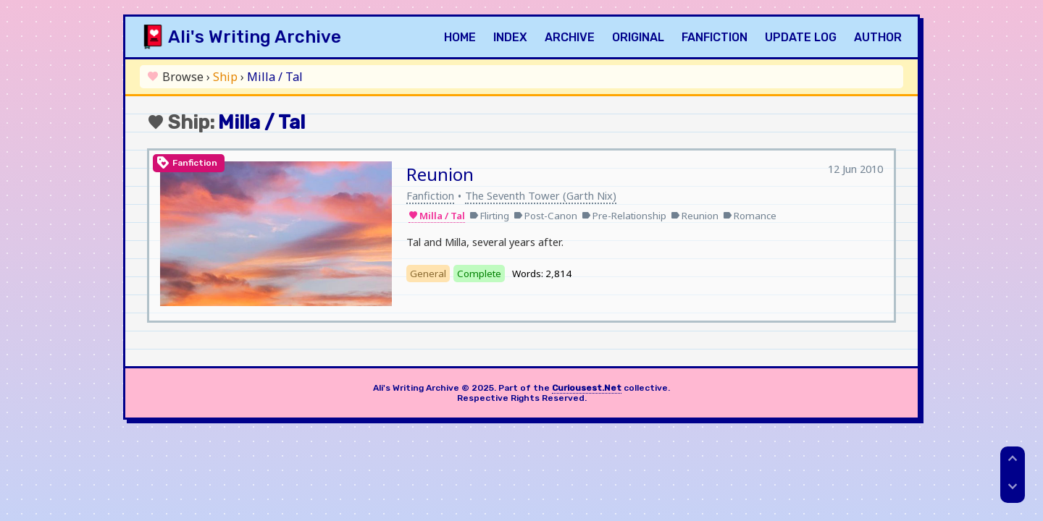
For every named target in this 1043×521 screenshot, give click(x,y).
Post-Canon (545, 215)
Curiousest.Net (586, 388)
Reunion (440, 174)
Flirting (489, 215)
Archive (570, 37)
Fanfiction (714, 37)
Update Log (801, 37)
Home (460, 37)
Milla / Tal (437, 215)
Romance (749, 215)
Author (878, 37)
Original (638, 37)
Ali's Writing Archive (254, 37)
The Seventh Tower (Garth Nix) (540, 195)
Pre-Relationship (624, 215)
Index (510, 37)
